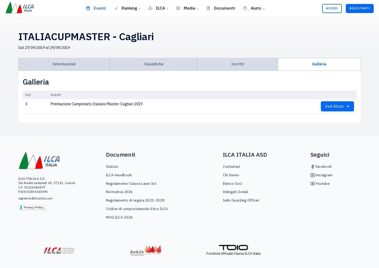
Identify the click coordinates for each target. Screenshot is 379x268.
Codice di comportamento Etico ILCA (137, 208)
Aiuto (252, 8)
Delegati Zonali (235, 191)
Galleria (319, 64)
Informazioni (64, 64)
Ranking (125, 8)
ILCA (156, 8)
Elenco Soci (232, 183)
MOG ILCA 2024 (119, 217)
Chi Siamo (231, 175)
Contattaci (231, 166)
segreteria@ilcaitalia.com (35, 198)
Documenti (220, 8)
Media (185, 8)
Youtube (320, 183)
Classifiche (153, 64)
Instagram (321, 175)
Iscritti (237, 64)
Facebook (321, 166)
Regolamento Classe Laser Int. (131, 183)
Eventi (96, 8)
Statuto (112, 166)
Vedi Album (337, 106)
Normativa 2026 (119, 191)
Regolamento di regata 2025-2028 (135, 200)
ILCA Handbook (119, 175)
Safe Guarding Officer (241, 200)
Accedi (332, 8)
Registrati (360, 8)
